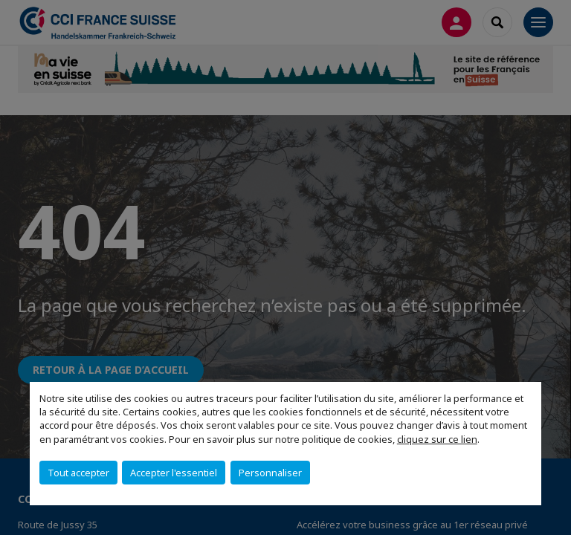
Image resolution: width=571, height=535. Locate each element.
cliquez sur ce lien (437, 439)
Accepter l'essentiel (173, 472)
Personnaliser (270, 472)
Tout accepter (78, 472)
